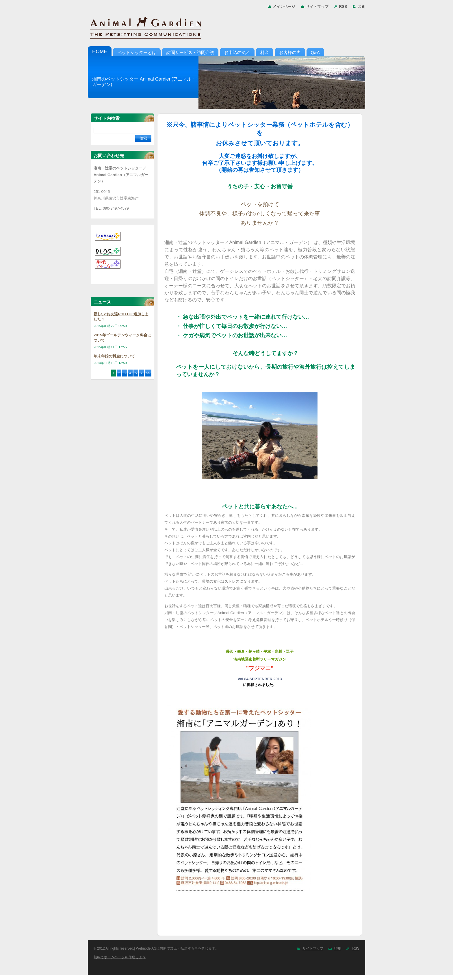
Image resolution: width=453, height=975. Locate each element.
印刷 (361, 6)
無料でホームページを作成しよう (120, 957)
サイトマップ (317, 6)
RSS (343, 6)
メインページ (284, 6)
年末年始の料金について (114, 356)
